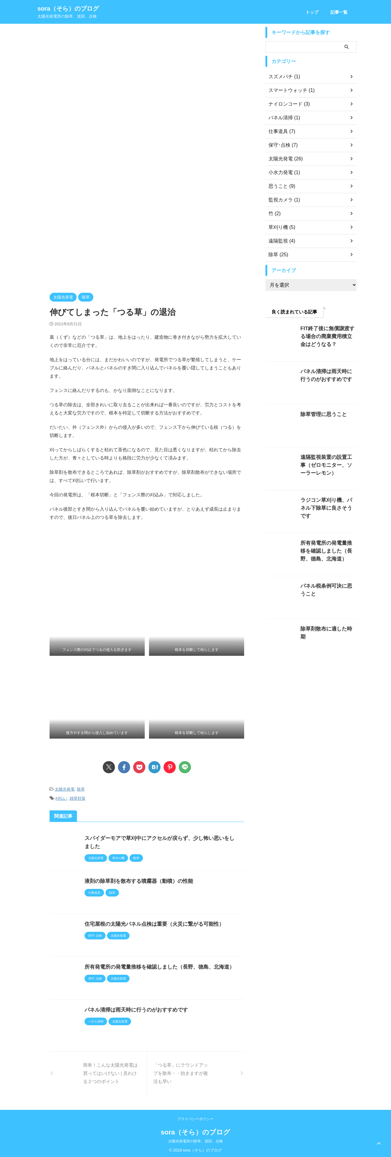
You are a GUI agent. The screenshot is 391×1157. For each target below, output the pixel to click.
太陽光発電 (64, 789)
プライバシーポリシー (195, 1117)
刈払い (61, 797)
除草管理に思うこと (320, 414)
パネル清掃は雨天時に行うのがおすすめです (133, 1008)
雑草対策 (77, 797)
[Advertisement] (146, 72)
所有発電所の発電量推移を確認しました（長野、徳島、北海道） (155, 965)
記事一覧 (339, 12)
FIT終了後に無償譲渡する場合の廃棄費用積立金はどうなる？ (327, 336)
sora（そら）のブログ (68, 8)
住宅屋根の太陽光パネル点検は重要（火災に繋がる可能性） (150, 922)
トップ (312, 12)
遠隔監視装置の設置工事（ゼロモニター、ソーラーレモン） (327, 465)
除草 (81, 789)
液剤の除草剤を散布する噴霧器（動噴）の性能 (136, 879)
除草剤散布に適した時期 (325, 628)
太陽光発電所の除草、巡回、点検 (195, 1139)
